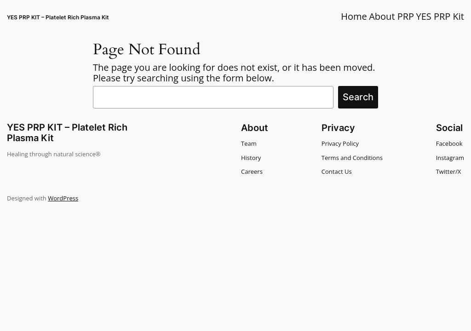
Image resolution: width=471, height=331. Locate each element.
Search (358, 97)
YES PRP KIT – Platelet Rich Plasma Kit (58, 17)
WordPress (63, 198)
